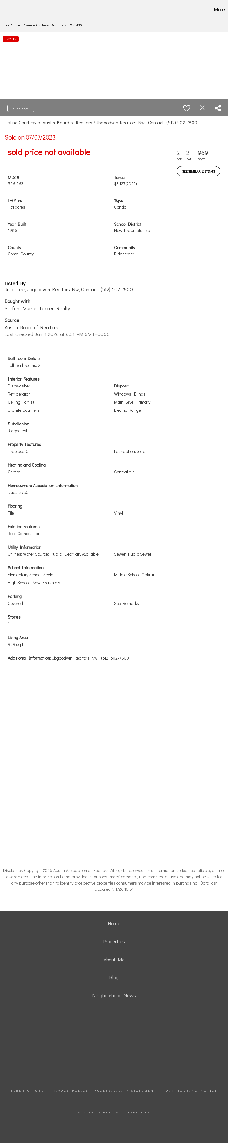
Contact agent (21, 108)
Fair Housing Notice (191, 1090)
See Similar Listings (198, 171)
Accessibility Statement (126, 1090)
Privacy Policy (70, 1090)
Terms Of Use (27, 1090)
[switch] (186, 108)
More (219, 9)
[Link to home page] (15, 9)
